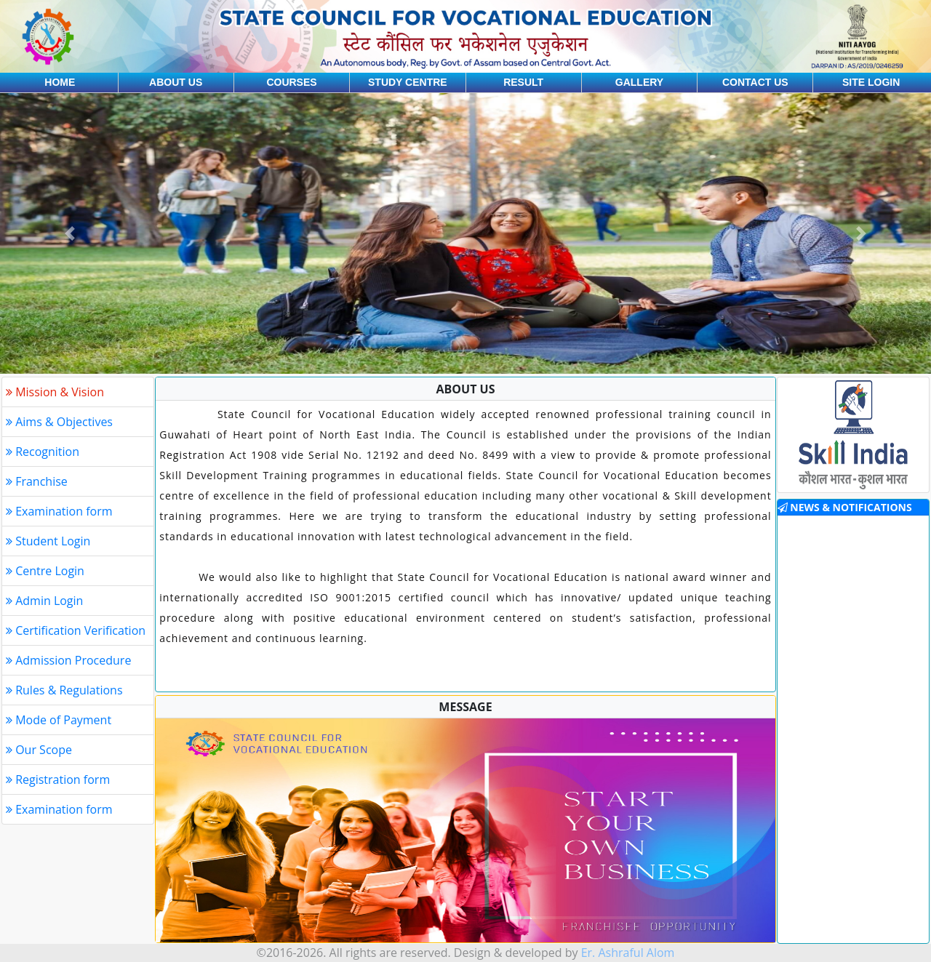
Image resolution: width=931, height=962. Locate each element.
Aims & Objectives (59, 422)
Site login (871, 82)
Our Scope (39, 750)
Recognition (42, 452)
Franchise (37, 481)
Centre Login (45, 571)
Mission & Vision (55, 392)
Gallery (639, 82)
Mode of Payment (58, 720)
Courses (291, 82)
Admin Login (44, 601)
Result (523, 82)
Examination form (59, 511)
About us (175, 82)
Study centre (407, 82)
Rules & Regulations (64, 690)
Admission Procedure (68, 660)
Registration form (58, 779)
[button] (70, 233)
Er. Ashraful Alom (628, 953)
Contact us (755, 82)
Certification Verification (75, 630)
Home (59, 82)
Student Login (48, 541)
